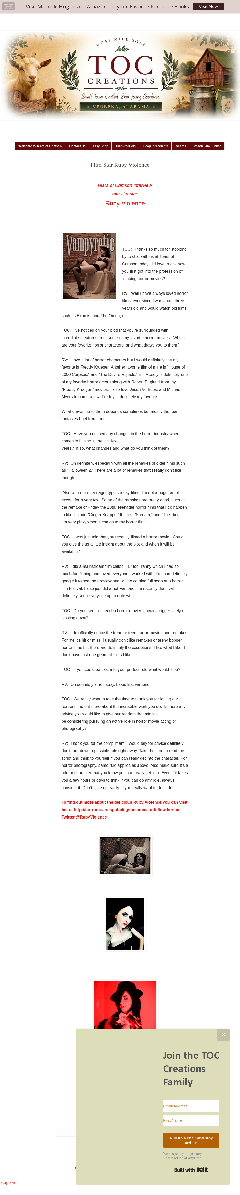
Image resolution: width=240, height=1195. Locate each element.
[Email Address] (191, 1106)
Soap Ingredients (155, 146)
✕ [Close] (223, 1035)
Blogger (8, 1182)
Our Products (126, 146)
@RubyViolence (91, 817)
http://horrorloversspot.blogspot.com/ (110, 810)
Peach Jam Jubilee (207, 146)
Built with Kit (191, 1170)
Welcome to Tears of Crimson (40, 146)
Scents (181, 146)
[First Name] (191, 1120)
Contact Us (77, 146)
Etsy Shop (100, 146)
